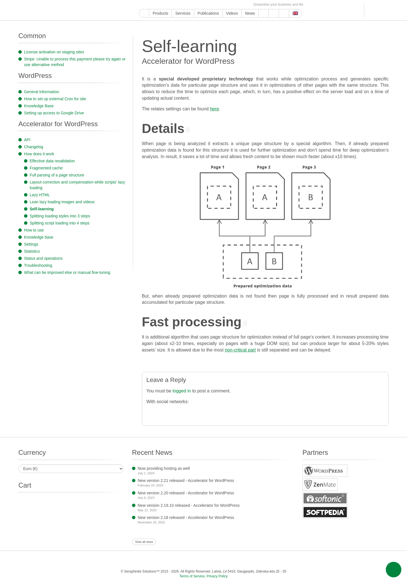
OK (233, 4)
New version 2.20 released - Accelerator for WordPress (186, 493)
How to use (34, 230)
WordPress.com (200, 4)
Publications (208, 13)
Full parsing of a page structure (57, 175)
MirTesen (226, 4)
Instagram (168, 4)
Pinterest (187, 4)
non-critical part (240, 350)
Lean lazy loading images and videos (62, 202)
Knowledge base (38, 237)
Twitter (161, 4)
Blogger (207, 4)
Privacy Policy (217, 576)
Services (182, 13)
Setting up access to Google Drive (54, 113)
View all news (144, 541)
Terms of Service (192, 576)
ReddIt (174, 4)
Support (263, 13)
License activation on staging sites (54, 52)
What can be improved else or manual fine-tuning (67, 272)
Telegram (213, 4)
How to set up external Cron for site (55, 99)
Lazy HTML (40, 195)
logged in (181, 390)
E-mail (246, 4)
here (214, 108)
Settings (31, 244)
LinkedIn (181, 4)
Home (144, 13)
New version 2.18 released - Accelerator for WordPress (186, 517)
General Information (41, 91)
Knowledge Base (39, 106)
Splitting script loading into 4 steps (60, 223)
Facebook (155, 4)
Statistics (32, 251)
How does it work (39, 154)
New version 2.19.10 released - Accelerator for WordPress (189, 505)
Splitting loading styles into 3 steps (60, 216)
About (274, 13)
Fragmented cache (46, 168)
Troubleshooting (38, 265)
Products (160, 13)
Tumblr (194, 4)
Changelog (33, 147)
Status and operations (43, 258)
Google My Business (142, 4)
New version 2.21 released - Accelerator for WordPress (186, 480)
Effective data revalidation (52, 161)
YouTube (148, 4)
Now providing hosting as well (164, 468)
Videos (232, 13)
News (250, 13)
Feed (239, 4)
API (27, 139)
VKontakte (220, 4)
